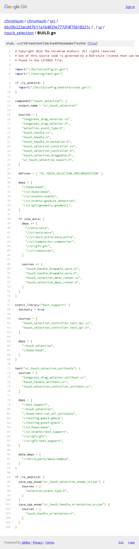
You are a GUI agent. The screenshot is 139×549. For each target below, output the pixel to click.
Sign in (130, 7)
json (131, 542)
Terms (49, 542)
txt (121, 542)
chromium (13, 21)
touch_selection (19, 32)
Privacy (38, 542)
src (53, 21)
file (92, 43)
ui (100, 27)
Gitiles (26, 542)
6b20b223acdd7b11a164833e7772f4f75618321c (47, 27)
